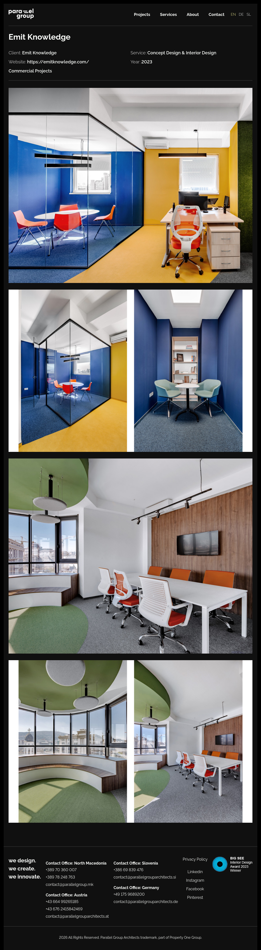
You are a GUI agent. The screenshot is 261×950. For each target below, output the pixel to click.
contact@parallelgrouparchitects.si (145, 877)
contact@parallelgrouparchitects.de (146, 901)
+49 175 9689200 (129, 894)
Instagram (195, 880)
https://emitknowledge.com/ (58, 61)
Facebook (195, 889)
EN (233, 14)
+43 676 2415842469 (64, 909)
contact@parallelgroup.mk (70, 884)
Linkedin (195, 871)
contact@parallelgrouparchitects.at (77, 916)
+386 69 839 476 (128, 870)
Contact (217, 14)
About (193, 14)
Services (168, 14)
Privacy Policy (195, 859)
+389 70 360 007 (61, 870)
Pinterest (195, 897)
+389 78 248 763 (60, 877)
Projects (142, 14)
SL (249, 14)
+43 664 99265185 (62, 901)
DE (241, 14)
